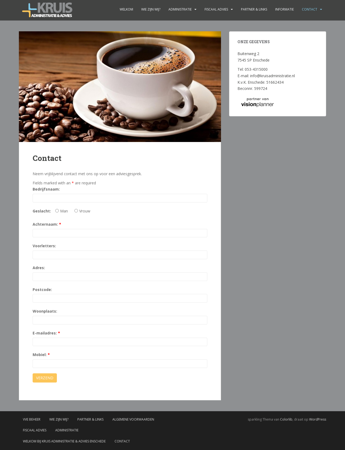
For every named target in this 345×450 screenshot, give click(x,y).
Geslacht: (42, 211)
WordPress (317, 419)
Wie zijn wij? (150, 9)
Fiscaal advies (216, 9)
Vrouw (82, 211)
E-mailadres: (46, 333)
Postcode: (42, 289)
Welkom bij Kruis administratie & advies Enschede (64, 441)
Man (61, 211)
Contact (309, 9)
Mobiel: (41, 354)
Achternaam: (47, 224)
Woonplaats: (45, 311)
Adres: (39, 267)
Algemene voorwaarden (133, 419)
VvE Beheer (31, 419)
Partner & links (254, 9)
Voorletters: (44, 245)
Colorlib (286, 419)
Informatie (284, 9)
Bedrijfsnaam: (46, 189)
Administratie (180, 9)
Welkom (126, 9)
